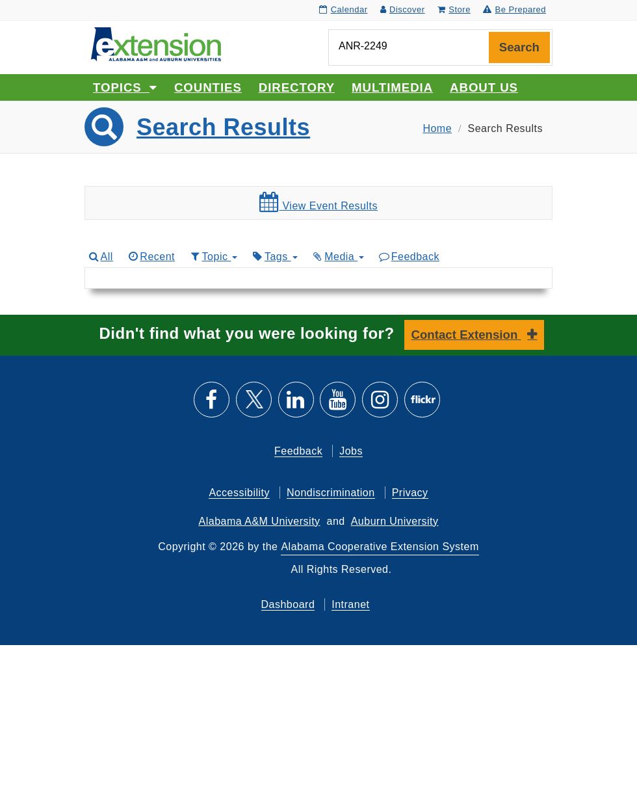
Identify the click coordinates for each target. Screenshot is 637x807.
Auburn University (395, 521)
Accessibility (239, 492)
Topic (212, 256)
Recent (151, 256)
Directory (297, 87)
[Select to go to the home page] (156, 43)
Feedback (408, 256)
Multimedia (392, 87)
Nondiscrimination (331, 492)
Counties (208, 87)
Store (454, 9)
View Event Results (318, 202)
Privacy (410, 492)
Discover (402, 9)
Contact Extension (466, 334)
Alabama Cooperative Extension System (379, 546)
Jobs (351, 450)
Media (338, 256)
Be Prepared (514, 9)
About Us (484, 87)
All (100, 256)
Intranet (350, 604)
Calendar (343, 9)
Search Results (223, 127)
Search (519, 47)
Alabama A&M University (259, 521)
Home (437, 128)
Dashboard (288, 604)
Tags (274, 256)
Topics (125, 87)
